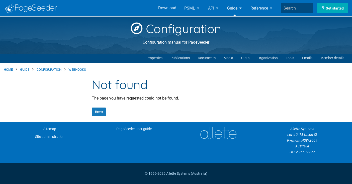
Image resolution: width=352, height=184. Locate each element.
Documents (207, 58)
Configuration (176, 28)
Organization (267, 58)
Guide (234, 8)
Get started (332, 8)
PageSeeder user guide (134, 129)
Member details (332, 58)
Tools (290, 58)
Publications (180, 58)
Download (167, 8)
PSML (192, 8)
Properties (154, 58)
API (213, 8)
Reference (261, 8)
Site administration (49, 137)
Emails (307, 58)
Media (228, 58)
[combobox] (297, 8)
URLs (245, 58)
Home (99, 112)
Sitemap (49, 129)
